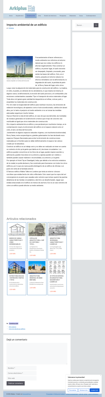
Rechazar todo (84, 390)
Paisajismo (63, 15)
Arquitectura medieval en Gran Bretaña (36, 278)
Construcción (31, 15)
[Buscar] (96, 25)
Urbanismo (72, 15)
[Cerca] (100, 375)
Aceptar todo (94, 390)
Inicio (11, 15)
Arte (39, 15)
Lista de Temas (83, 394)
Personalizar (72, 390)
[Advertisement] (37, 43)
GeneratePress (27, 394)
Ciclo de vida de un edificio (17, 329)
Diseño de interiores (50, 15)
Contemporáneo (91, 15)
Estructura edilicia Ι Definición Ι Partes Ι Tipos (16, 278)
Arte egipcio (12, 327)
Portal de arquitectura (72, 394)
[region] (84, 384)
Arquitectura (19, 15)
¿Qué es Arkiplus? (93, 394)
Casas (81, 15)
